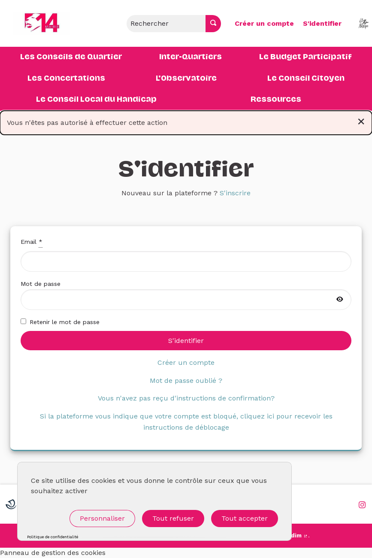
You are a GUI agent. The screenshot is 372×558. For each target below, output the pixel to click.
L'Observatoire (186, 78)
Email (186, 254)
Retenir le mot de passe (60, 321)
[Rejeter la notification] (361, 121)
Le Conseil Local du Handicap (96, 99)
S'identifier (322, 23)
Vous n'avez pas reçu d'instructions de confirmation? (186, 398)
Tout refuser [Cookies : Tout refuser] (173, 518)
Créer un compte (264, 23)
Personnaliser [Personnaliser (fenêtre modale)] (102, 518)
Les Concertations (66, 78)
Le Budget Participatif (305, 57)
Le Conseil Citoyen (306, 78)
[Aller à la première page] (36, 23)
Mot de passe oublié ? (186, 380)
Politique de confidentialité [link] (52, 537)
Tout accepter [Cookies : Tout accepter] (244, 518)
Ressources (276, 99)
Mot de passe (186, 295)
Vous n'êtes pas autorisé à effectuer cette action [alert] (186, 121)
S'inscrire (235, 193)
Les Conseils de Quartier (71, 57)
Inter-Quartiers (190, 57)
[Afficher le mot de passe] (339, 300)
